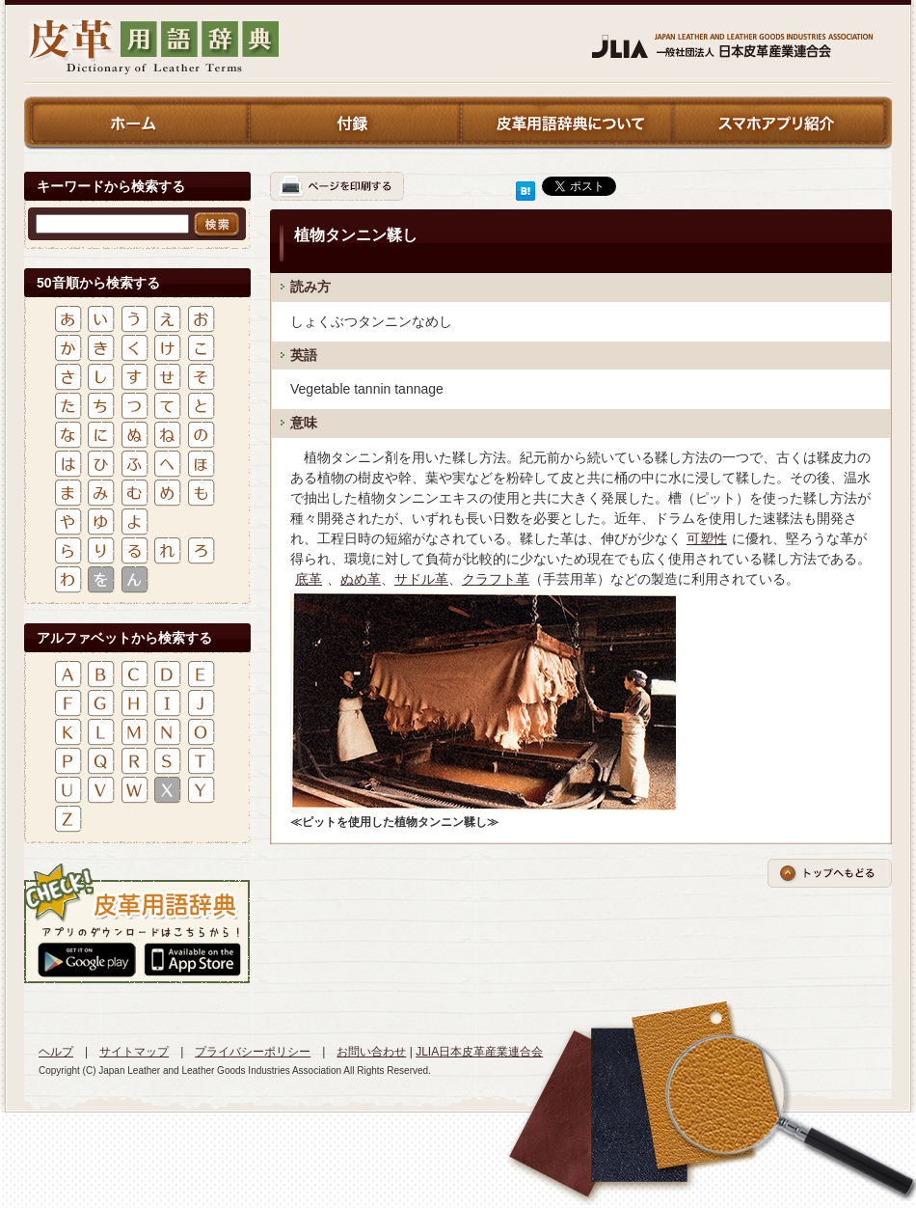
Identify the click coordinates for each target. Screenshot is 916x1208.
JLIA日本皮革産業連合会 (479, 1051)
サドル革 (421, 579)
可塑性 (707, 538)
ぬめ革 (360, 579)
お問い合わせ (371, 1051)
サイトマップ (134, 1051)
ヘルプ (56, 1051)
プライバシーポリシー (252, 1051)
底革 (308, 579)
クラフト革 (495, 579)
